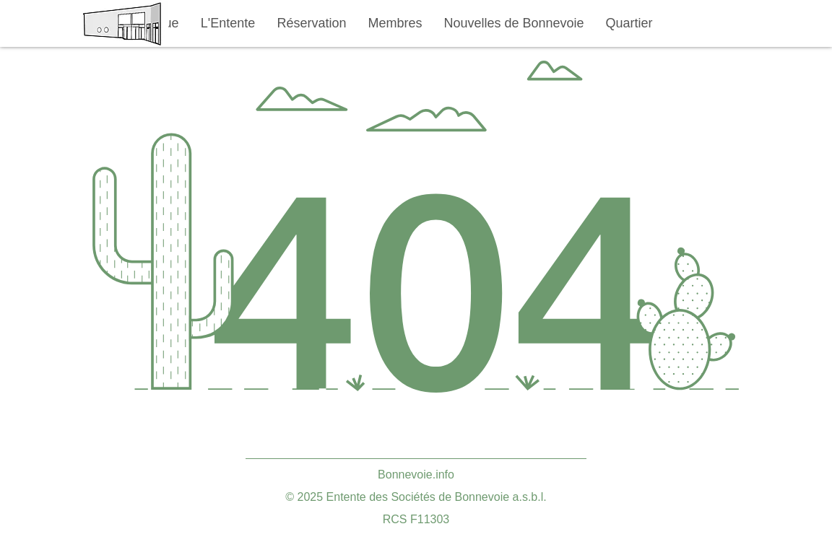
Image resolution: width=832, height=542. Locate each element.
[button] (228, 23)
